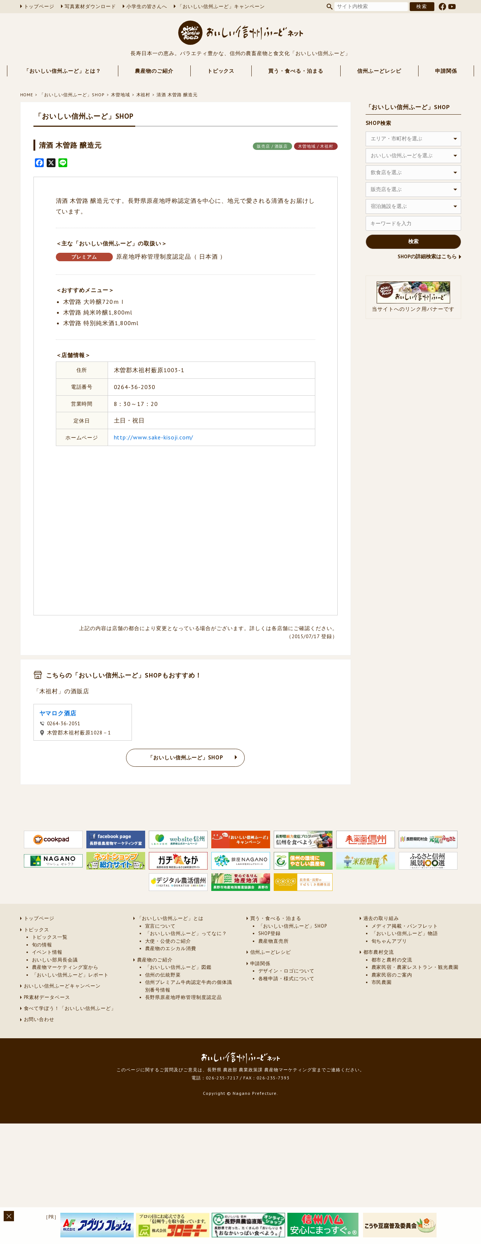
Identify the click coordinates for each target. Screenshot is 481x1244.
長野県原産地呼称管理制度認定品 (183, 997)
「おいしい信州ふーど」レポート (70, 975)
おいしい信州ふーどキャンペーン (62, 986)
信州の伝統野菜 (163, 975)
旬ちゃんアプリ (389, 941)
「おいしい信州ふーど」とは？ (62, 71)
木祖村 (143, 94)
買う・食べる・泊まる (295, 71)
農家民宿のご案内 (392, 975)
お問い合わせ (39, 1019)
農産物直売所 (273, 941)
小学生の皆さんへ (147, 6)
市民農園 (381, 982)
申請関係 (446, 71)
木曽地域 (120, 94)
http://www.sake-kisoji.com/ (154, 437)
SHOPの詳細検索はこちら (427, 256)
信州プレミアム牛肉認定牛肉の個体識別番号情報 (188, 986)
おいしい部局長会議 (55, 960)
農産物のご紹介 (154, 71)
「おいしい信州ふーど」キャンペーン (221, 6)
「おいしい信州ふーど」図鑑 (178, 967)
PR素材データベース (47, 997)
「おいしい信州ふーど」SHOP (71, 94)
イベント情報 (47, 952)
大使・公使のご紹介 (168, 941)
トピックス (221, 71)
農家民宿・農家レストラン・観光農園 (415, 967)
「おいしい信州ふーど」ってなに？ (186, 933)
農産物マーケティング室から (65, 967)
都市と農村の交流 (392, 960)
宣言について (160, 926)
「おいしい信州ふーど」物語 (404, 933)
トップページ (39, 6)
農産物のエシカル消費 (171, 948)
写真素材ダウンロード (90, 6)
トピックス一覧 (50, 937)
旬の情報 (42, 945)
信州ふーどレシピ (379, 71)
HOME (26, 94)
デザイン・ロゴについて (286, 971)
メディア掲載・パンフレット (404, 926)
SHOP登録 (269, 933)
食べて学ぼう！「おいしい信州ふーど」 (70, 1008)
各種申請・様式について (286, 978)
